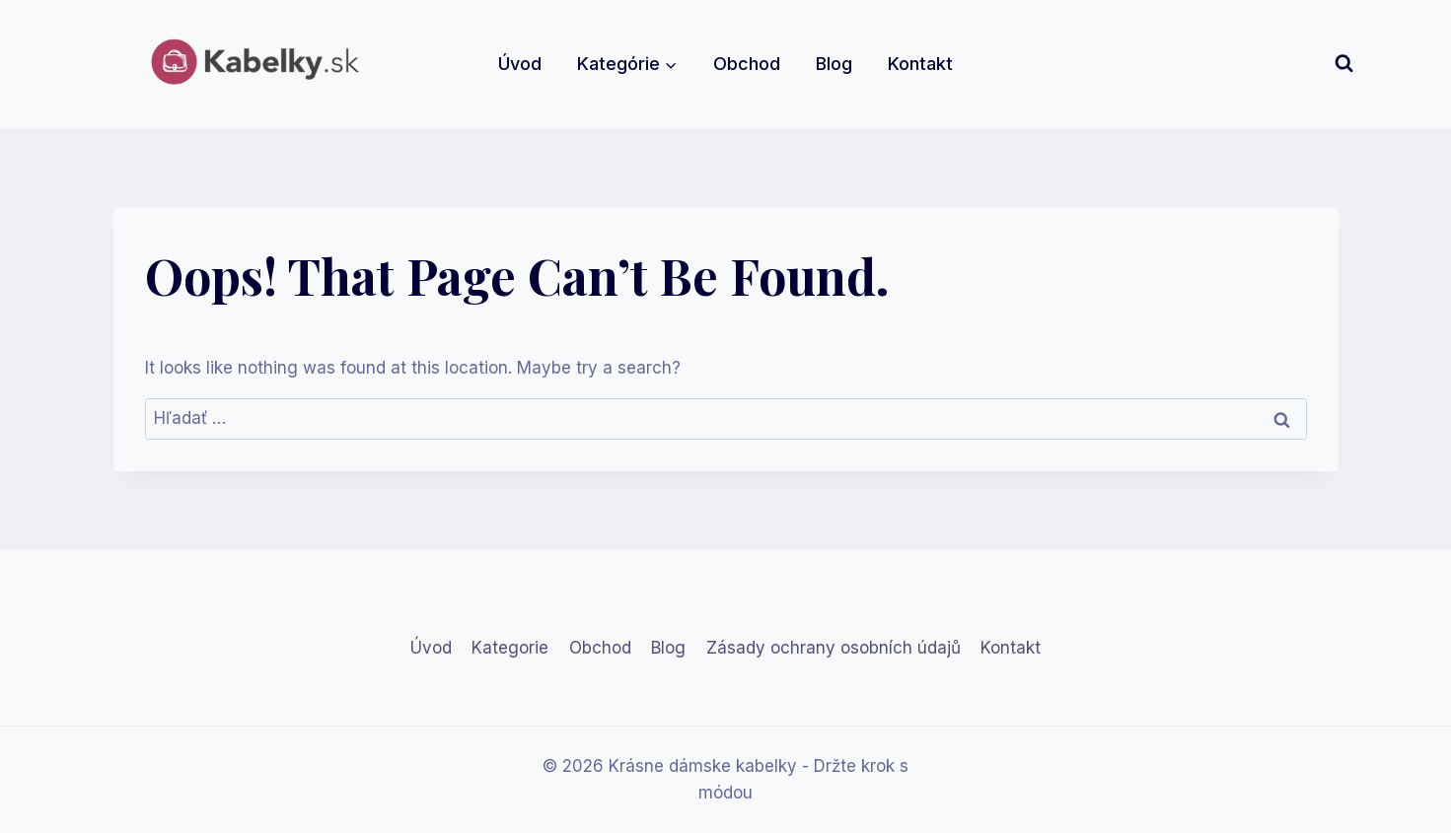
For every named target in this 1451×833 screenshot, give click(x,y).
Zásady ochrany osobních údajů (833, 648)
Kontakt (920, 63)
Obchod (746, 63)
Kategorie (510, 648)
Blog (834, 63)
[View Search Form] (1344, 63)
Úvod (520, 63)
